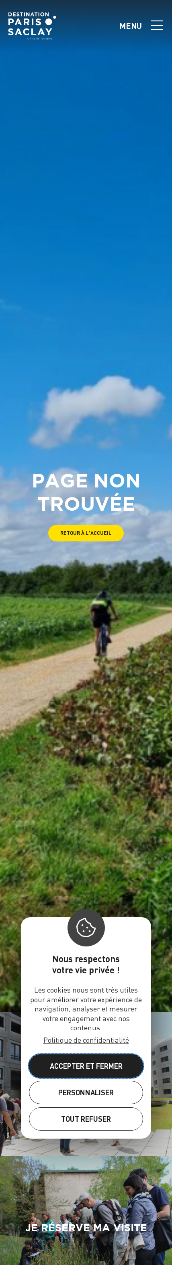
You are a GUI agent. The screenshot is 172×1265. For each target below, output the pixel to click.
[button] (86, 533)
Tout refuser (86, 1118)
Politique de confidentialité (86, 1039)
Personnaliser (86, 1092)
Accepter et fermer (86, 1065)
